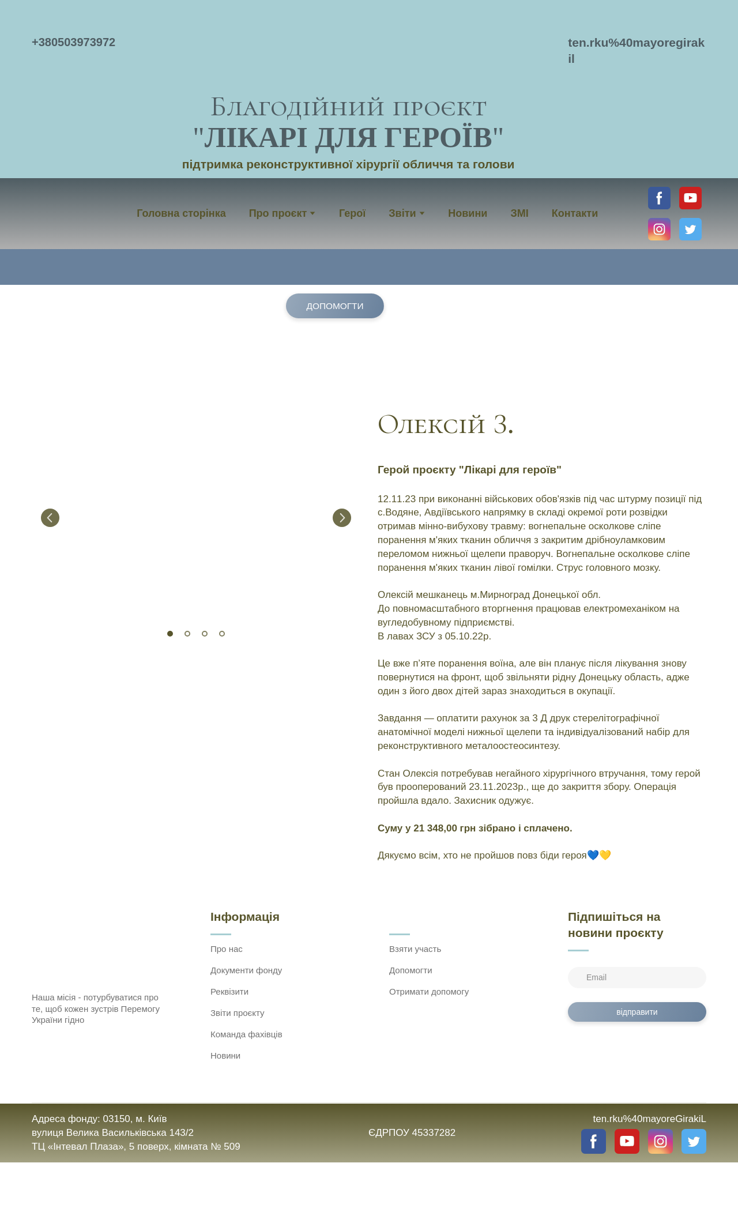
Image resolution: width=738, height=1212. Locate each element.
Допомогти (410, 970)
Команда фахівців (246, 1034)
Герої (352, 213)
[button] (659, 198)
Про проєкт (278, 213)
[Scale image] (196, 518)
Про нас (226, 949)
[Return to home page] (348, 46)
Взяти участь (415, 949)
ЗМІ (519, 213)
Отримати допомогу (429, 991)
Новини (467, 213)
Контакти (575, 213)
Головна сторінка (181, 213)
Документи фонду (246, 970)
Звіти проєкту (237, 1013)
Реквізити (229, 991)
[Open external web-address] (369, 1187)
